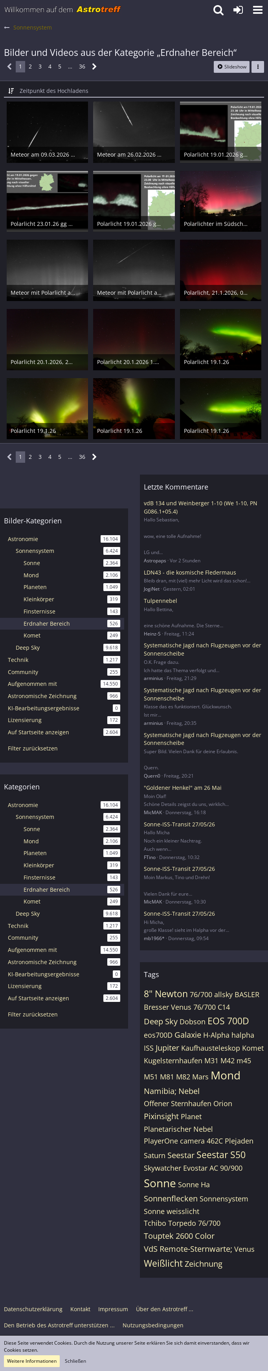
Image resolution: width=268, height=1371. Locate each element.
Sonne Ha (194, 1184)
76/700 (201, 994)
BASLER (247, 994)
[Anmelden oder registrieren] (238, 10)
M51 (151, 1076)
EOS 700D (228, 1020)
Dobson (193, 1021)
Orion (222, 1103)
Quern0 (152, 775)
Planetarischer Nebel (178, 1129)
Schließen (75, 1361)
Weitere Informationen (32, 1361)
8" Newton (166, 993)
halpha (242, 1035)
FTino (150, 857)
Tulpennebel (160, 600)
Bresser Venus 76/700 (180, 1007)
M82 (183, 1076)
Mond (225, 1075)
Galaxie (187, 1034)
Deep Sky (161, 1021)
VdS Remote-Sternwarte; (188, 1249)
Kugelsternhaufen (173, 1060)
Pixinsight (161, 1116)
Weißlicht (163, 1263)
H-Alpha (216, 1035)
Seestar (181, 1155)
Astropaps (155, 560)
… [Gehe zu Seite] (70, 66)
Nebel (189, 1091)
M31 (211, 1060)
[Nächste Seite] (94, 66)
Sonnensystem (224, 1198)
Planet (191, 1116)
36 (82, 66)
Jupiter (167, 1047)
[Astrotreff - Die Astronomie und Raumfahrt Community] (62, 10)
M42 (227, 1060)
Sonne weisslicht (171, 1211)
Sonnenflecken (171, 1198)
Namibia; (160, 1091)
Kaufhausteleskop (210, 1048)
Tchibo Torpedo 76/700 (182, 1223)
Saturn (154, 1155)
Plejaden (239, 1141)
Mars (200, 1076)
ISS (149, 1048)
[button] (258, 10)
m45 (244, 1060)
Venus (244, 1249)
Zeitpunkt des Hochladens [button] (54, 90)
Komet (253, 1048)
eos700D (158, 1035)
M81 (167, 1076)
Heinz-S (152, 633)
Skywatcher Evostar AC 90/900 (193, 1168)
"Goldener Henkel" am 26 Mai (183, 787)
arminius (153, 678)
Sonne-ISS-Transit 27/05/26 (179, 824)
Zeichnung (203, 1263)
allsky (223, 994)
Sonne (160, 1182)
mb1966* (154, 938)
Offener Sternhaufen (177, 1103)
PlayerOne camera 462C (183, 1141)
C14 (224, 1007)
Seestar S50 (221, 1154)
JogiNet (152, 589)
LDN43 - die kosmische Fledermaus (190, 572)
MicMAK (153, 812)
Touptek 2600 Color (179, 1236)
